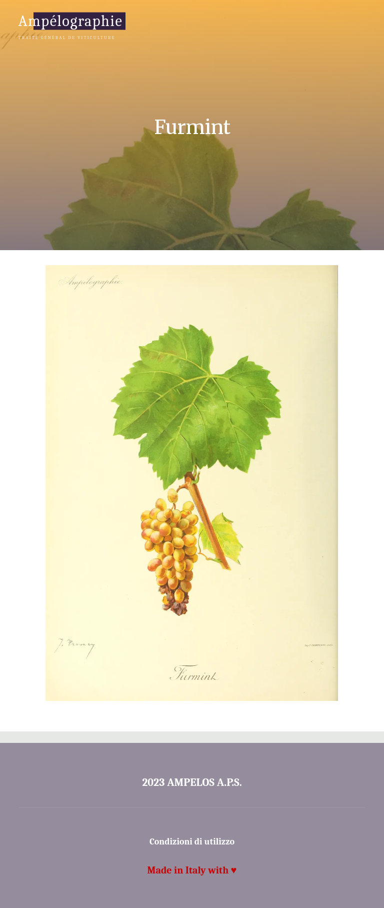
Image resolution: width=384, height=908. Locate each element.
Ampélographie (70, 21)
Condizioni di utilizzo (192, 841)
